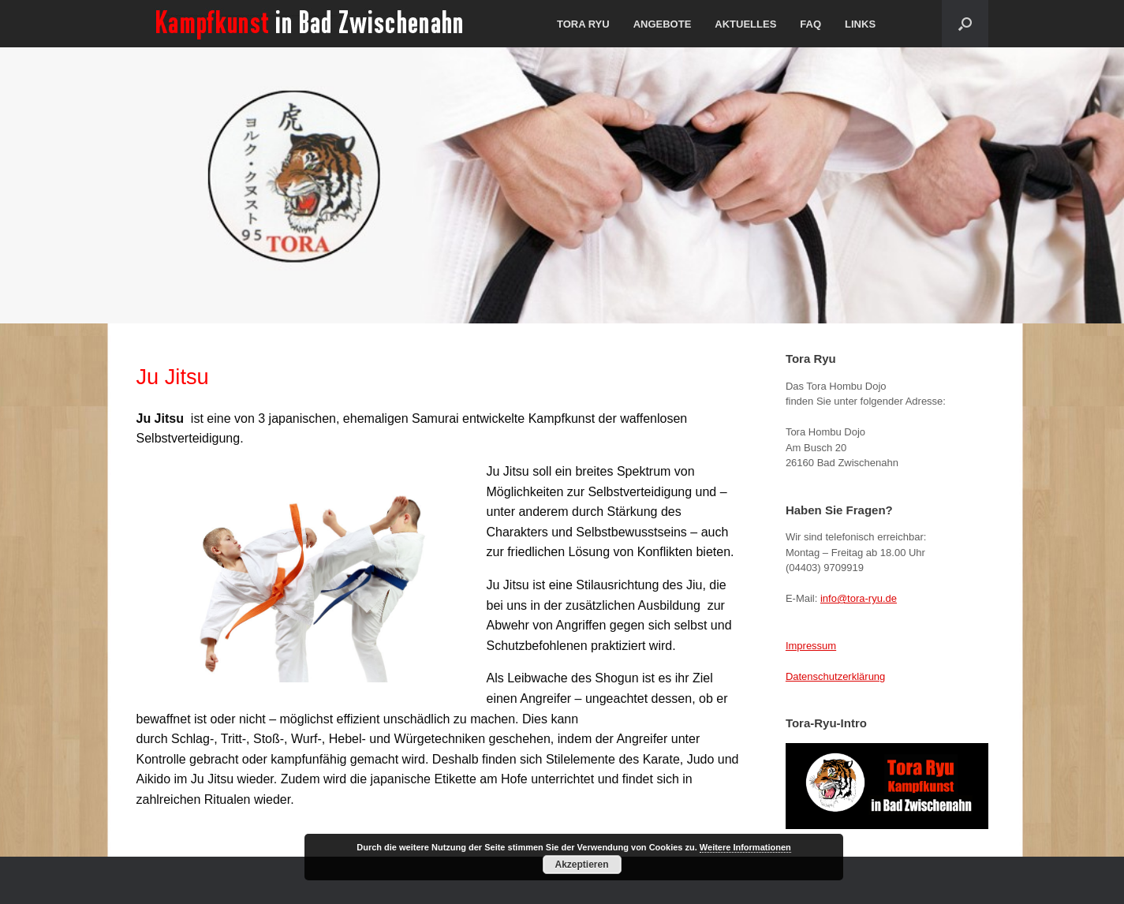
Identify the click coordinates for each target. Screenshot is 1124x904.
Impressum (811, 646)
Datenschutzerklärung (835, 676)
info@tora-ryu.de (858, 598)
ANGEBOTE (662, 24)
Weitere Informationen (745, 847)
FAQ (810, 24)
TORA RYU (583, 24)
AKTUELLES (745, 24)
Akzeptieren (581, 864)
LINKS (860, 24)
